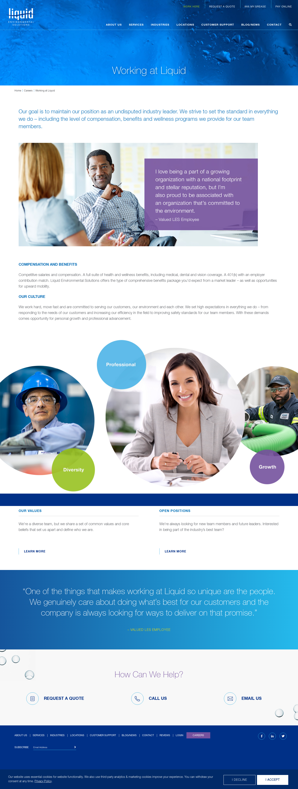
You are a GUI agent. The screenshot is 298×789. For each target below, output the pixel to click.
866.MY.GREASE (255, 7)
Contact (274, 25)
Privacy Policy (43, 781)
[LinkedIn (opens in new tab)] (272, 736)
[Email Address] (54, 748)
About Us (114, 25)
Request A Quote (55, 699)
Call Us (149, 699)
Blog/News (250, 25)
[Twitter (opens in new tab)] (283, 736)
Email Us (243, 699)
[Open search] (290, 25)
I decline (239, 779)
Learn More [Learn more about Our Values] (35, 551)
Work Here (191, 7)
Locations (185, 25)
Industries (160, 25)
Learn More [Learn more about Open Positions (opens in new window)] (175, 551)
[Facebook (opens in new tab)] (261, 736)
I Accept (273, 779)
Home (17, 91)
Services (136, 25)
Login (179, 735)
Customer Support (217, 25)
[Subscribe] (75, 747)
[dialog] (149, 779)
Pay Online (283, 7)
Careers (28, 91)
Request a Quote (222, 7)
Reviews (165, 735)
